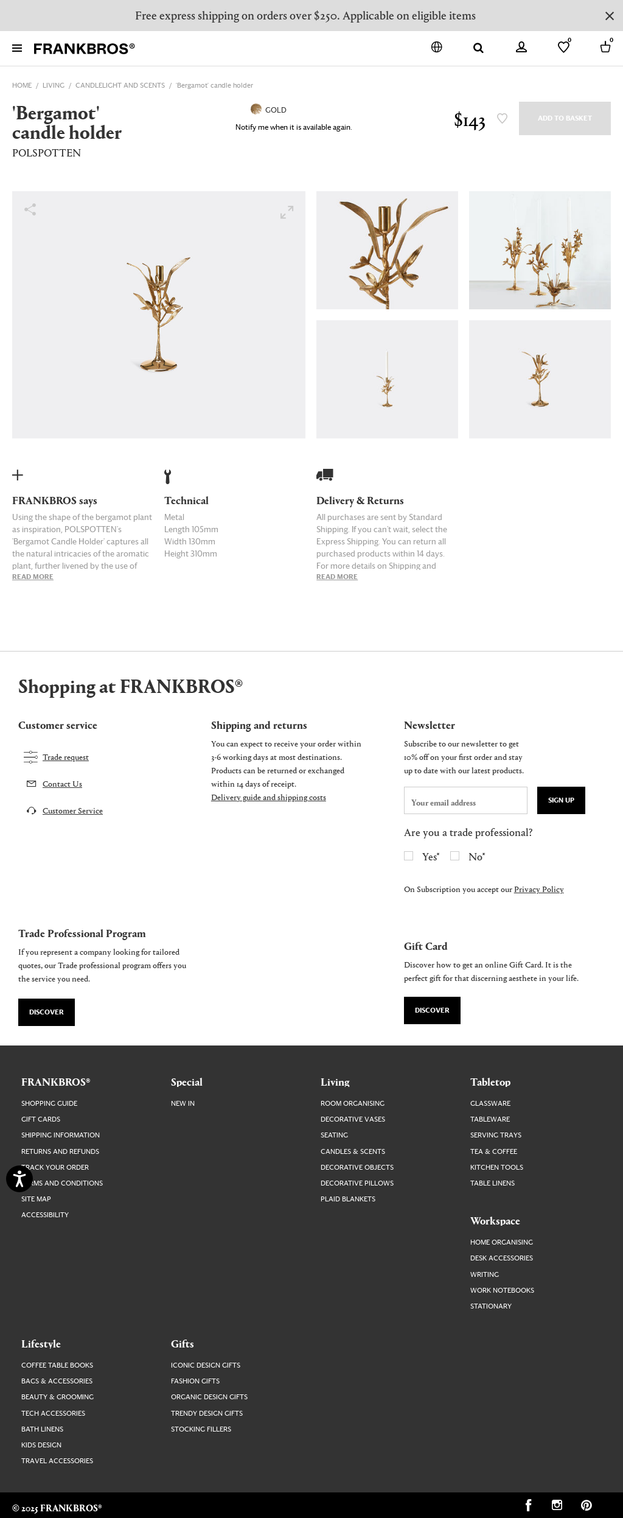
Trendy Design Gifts (207, 1413)
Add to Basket (565, 118)
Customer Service (73, 810)
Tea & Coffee (493, 1151)
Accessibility (45, 1215)
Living (335, 1081)
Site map (36, 1199)
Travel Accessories (57, 1461)
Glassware (490, 1103)
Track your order (55, 1167)
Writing (484, 1274)
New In (183, 1103)
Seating (334, 1135)
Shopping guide (49, 1103)
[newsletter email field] (465, 800)
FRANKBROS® (55, 1081)
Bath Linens (42, 1429)
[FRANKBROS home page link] (84, 49)
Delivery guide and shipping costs (268, 797)
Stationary (491, 1306)
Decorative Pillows (357, 1183)
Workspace (495, 1220)
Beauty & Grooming (57, 1397)
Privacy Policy (539, 888)
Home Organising (501, 1242)
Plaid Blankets (348, 1199)
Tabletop (490, 1081)
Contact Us (62, 783)
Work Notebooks (502, 1290)
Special (187, 1081)
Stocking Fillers (201, 1429)
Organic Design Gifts (209, 1397)
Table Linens (492, 1183)
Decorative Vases (353, 1119)
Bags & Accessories (56, 1381)
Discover (46, 1012)
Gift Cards (40, 1119)
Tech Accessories (53, 1413)
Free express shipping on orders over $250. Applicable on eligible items (305, 15)
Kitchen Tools (496, 1167)
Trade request (66, 756)
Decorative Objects (357, 1167)
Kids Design (41, 1445)
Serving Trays (495, 1135)
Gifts (182, 1343)
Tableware (490, 1119)
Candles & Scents (353, 1151)
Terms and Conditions (62, 1183)
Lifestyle (41, 1343)
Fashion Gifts (195, 1381)
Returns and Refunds (60, 1151)
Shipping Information (60, 1135)
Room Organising (353, 1103)
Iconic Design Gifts (205, 1365)
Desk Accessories (501, 1258)
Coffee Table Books (57, 1365)
